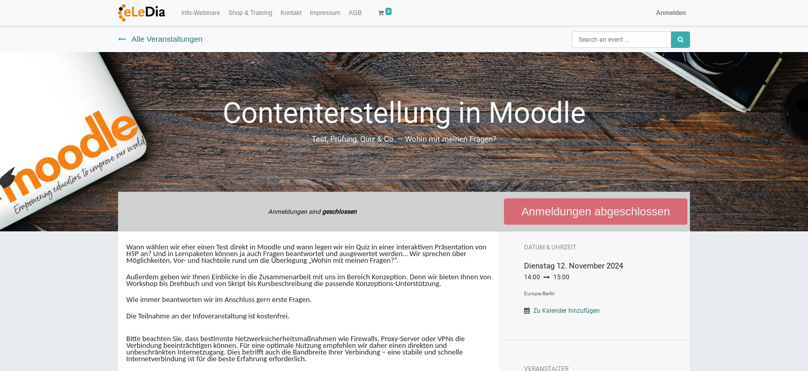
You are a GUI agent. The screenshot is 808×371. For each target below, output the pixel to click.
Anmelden (671, 12)
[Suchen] (680, 39)
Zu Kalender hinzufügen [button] (566, 310)
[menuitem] (200, 13)
